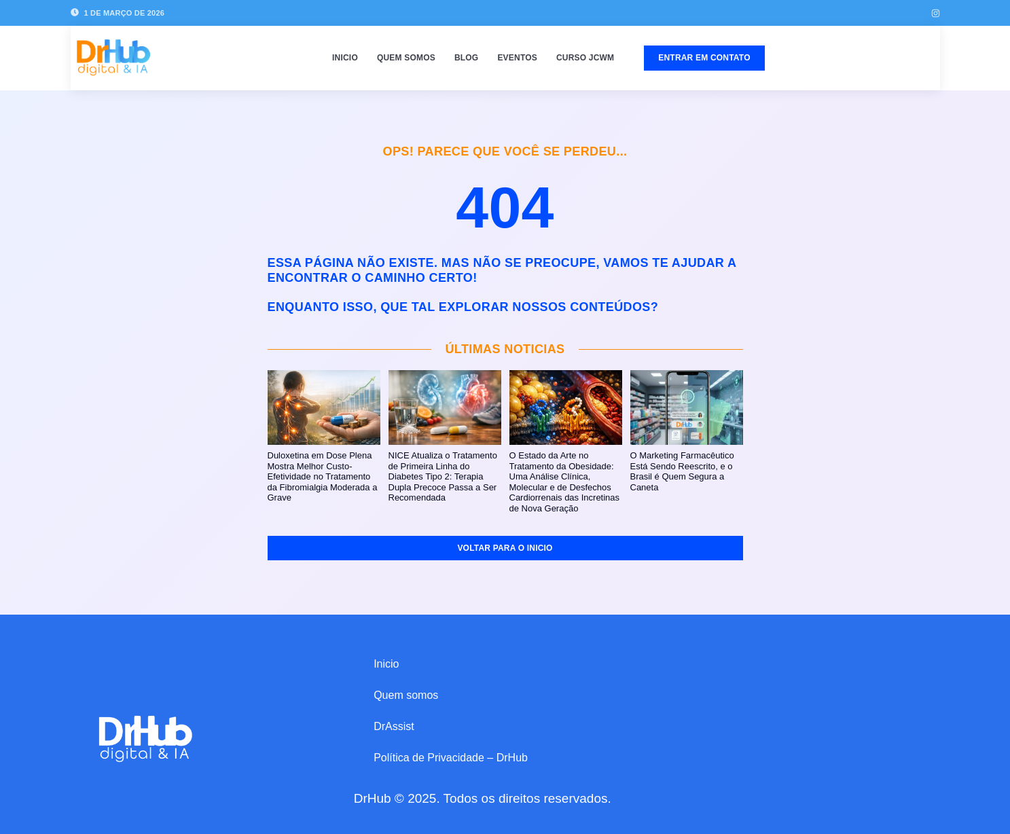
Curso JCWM (585, 57)
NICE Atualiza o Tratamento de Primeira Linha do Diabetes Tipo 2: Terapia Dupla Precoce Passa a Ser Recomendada (443, 476)
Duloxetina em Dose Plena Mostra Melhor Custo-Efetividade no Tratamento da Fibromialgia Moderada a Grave (323, 476)
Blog (466, 57)
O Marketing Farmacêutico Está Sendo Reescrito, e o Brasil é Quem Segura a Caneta (682, 471)
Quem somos (406, 57)
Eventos (517, 57)
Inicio (345, 57)
